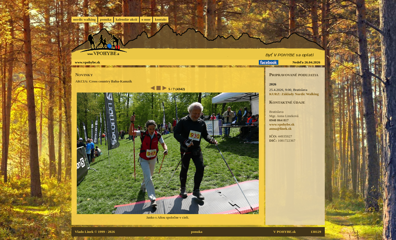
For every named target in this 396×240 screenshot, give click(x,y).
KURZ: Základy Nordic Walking (294, 94)
